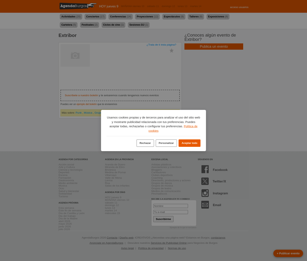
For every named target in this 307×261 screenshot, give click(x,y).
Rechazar (145, 143)
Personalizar (166, 143)
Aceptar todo (189, 143)
